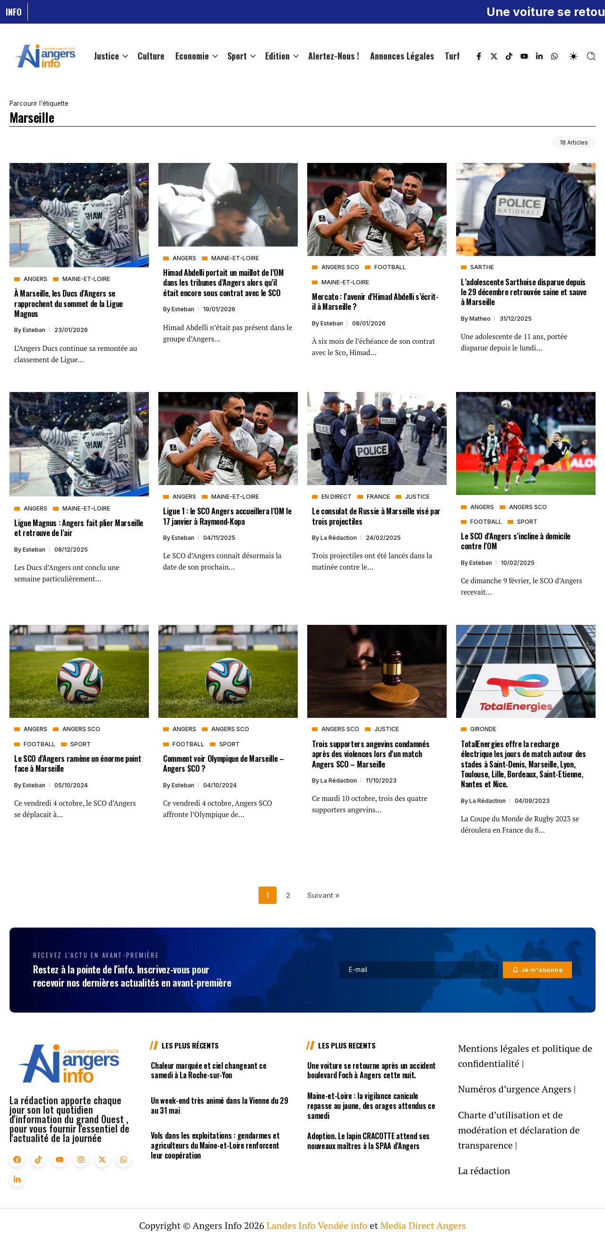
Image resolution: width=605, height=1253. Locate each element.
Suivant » (323, 895)
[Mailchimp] (537, 970)
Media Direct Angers (423, 1225)
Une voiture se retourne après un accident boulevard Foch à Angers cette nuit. (371, 1070)
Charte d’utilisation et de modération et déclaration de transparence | (519, 1129)
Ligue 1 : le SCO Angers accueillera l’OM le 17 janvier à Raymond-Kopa (227, 516)
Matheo (480, 318)
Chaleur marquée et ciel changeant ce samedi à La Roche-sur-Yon (208, 1070)
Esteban (35, 329)
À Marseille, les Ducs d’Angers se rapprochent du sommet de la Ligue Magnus (68, 303)
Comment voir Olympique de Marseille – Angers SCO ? (223, 763)
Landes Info (291, 1225)
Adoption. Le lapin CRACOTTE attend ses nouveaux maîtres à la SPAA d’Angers (368, 1140)
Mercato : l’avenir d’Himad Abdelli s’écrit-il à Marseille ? (375, 301)
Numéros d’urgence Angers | (517, 1089)
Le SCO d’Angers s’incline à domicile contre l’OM (515, 541)
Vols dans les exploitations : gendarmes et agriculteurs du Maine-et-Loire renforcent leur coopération (215, 1145)
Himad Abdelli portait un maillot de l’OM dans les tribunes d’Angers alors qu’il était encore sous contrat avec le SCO (223, 282)
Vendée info (342, 1225)
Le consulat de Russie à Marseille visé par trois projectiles (376, 516)
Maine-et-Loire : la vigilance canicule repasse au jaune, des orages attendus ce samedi (371, 1105)
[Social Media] (479, 56)
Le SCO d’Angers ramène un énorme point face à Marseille (77, 763)
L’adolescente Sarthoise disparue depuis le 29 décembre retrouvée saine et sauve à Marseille (524, 292)
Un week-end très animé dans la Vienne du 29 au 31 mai (219, 1105)
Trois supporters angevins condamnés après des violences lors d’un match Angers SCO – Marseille (370, 754)
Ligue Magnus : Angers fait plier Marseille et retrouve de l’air (78, 527)
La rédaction (339, 537)
